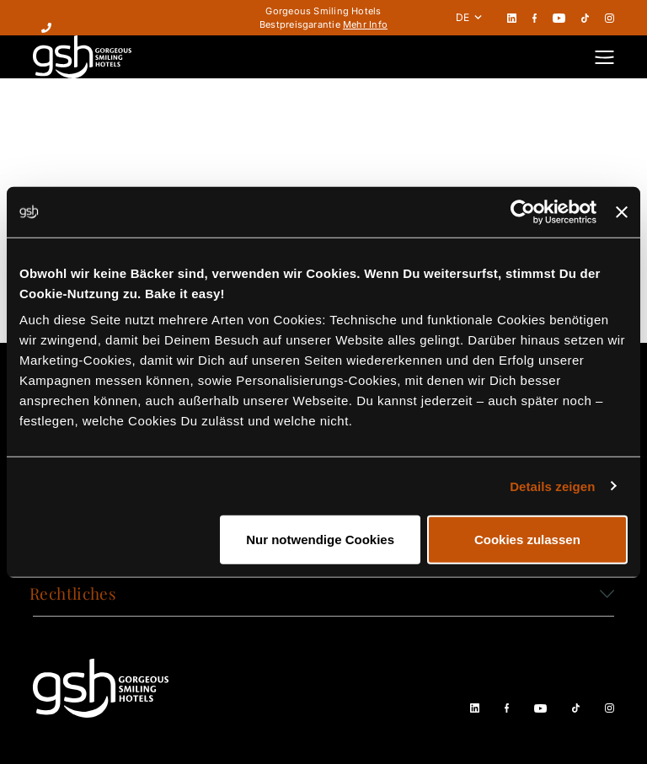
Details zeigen (552, 485)
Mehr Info (365, 24)
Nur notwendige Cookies (320, 539)
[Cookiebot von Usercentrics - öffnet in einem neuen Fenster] (522, 211)
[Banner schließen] (622, 211)
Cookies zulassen (527, 539)
